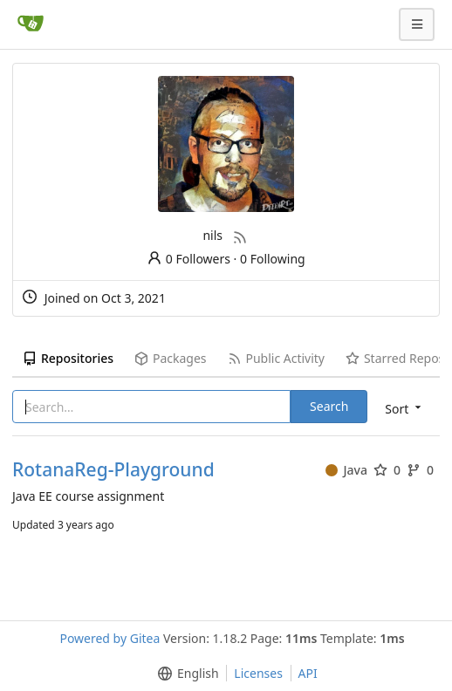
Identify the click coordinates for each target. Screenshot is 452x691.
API (308, 673)
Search (329, 406)
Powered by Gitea (109, 638)
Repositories (68, 358)
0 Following (272, 258)
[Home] (30, 24)
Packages (170, 358)
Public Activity (276, 358)
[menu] (404, 408)
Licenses (258, 673)
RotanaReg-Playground (113, 470)
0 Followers (188, 258)
